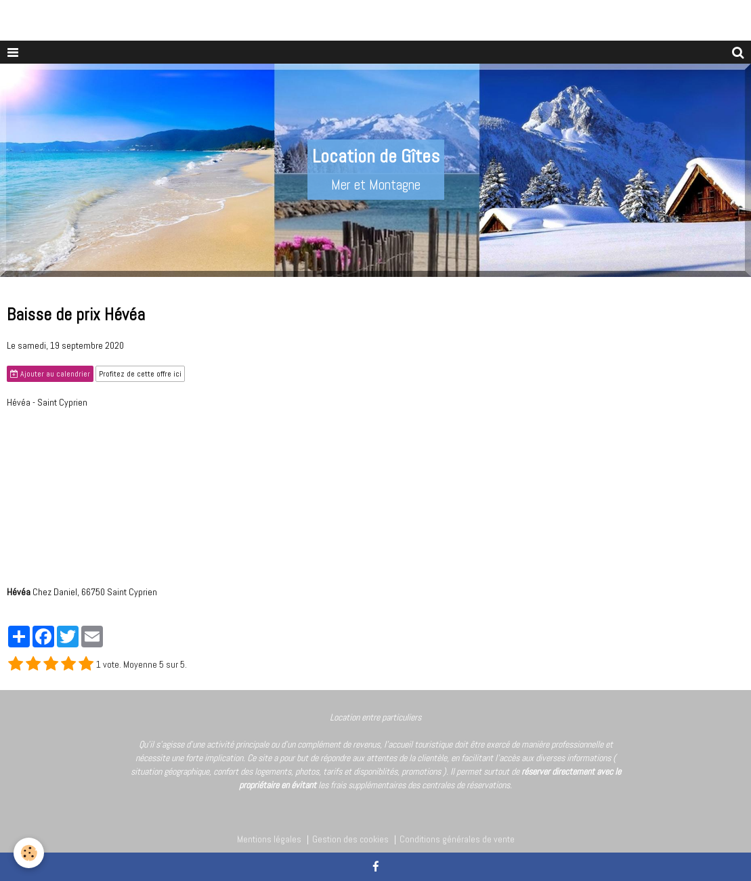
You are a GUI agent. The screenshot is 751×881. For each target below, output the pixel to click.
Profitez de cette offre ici (140, 373)
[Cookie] (29, 853)
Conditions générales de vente (457, 839)
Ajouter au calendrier (50, 373)
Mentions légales (269, 839)
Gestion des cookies (350, 839)
